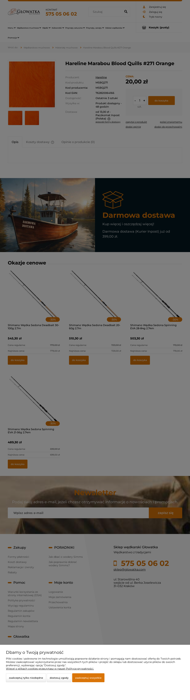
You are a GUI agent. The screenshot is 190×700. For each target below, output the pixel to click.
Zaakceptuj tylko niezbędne (26, 677)
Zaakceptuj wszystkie (88, 677)
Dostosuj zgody (59, 677)
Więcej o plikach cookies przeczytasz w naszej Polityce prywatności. (50, 668)
